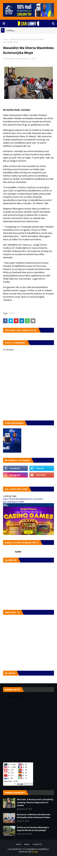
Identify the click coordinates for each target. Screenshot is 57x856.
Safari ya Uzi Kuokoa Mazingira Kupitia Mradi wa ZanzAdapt (33, 829)
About (26, 844)
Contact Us (37, 844)
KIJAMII (13, 39)
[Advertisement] (28, 730)
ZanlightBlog (42, 849)
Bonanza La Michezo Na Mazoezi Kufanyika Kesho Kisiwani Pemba (33, 816)
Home (5, 39)
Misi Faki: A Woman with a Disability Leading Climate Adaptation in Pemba (35, 802)
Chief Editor (10, 58)
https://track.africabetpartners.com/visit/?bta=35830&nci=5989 (23, 500)
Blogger (34, 851)
